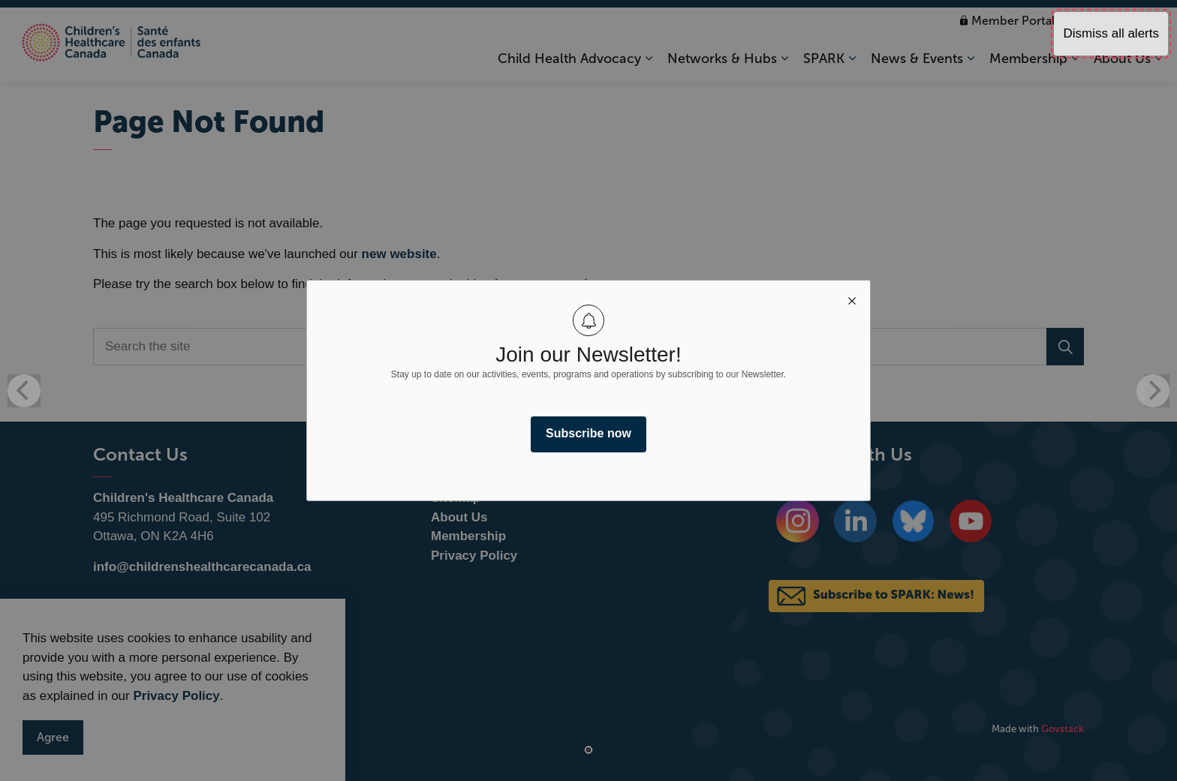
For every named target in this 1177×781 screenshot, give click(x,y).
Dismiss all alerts (1111, 33)
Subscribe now (588, 433)
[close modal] (852, 299)
